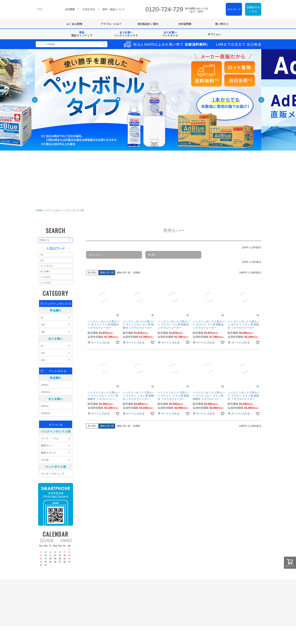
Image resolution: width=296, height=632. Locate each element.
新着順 (136, 100)
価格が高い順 (123, 100)
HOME (39, 38)
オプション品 (52, 38)
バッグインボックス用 (72, 38)
